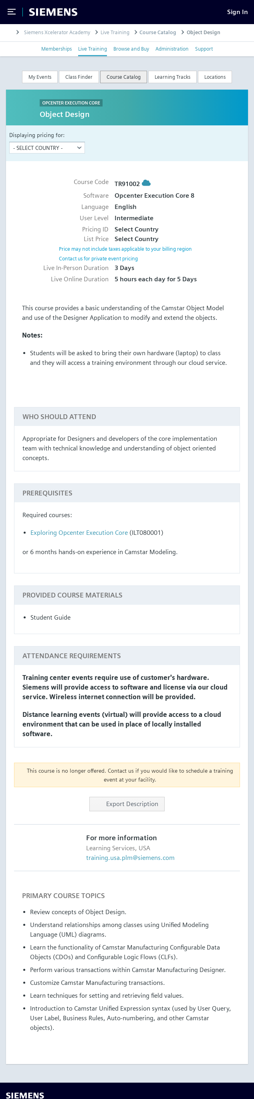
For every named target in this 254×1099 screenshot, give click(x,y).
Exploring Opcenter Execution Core (79, 532)
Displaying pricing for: (37, 134)
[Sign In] (237, 12)
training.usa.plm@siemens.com (130, 858)
